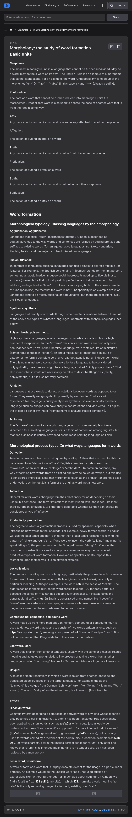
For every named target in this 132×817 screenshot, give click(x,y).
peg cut (92, 810)
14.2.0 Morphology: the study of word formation (60, 29)
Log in (121, 5)
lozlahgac (109, 810)
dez (80, 810)
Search (117, 17)
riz (123, 810)
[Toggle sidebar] (5, 29)
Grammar (23, 29)
